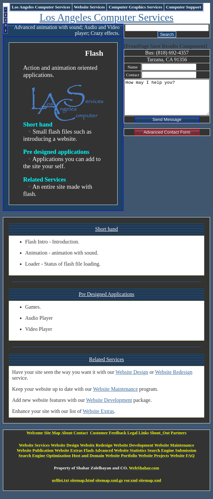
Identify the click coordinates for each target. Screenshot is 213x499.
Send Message (164, 126)
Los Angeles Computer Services (108, 17)
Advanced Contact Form (164, 139)
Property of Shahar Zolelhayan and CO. (92, 467)
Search (164, 34)
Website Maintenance (115, 389)
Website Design (131, 372)
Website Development (109, 400)
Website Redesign (173, 372)
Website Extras (98, 411)
